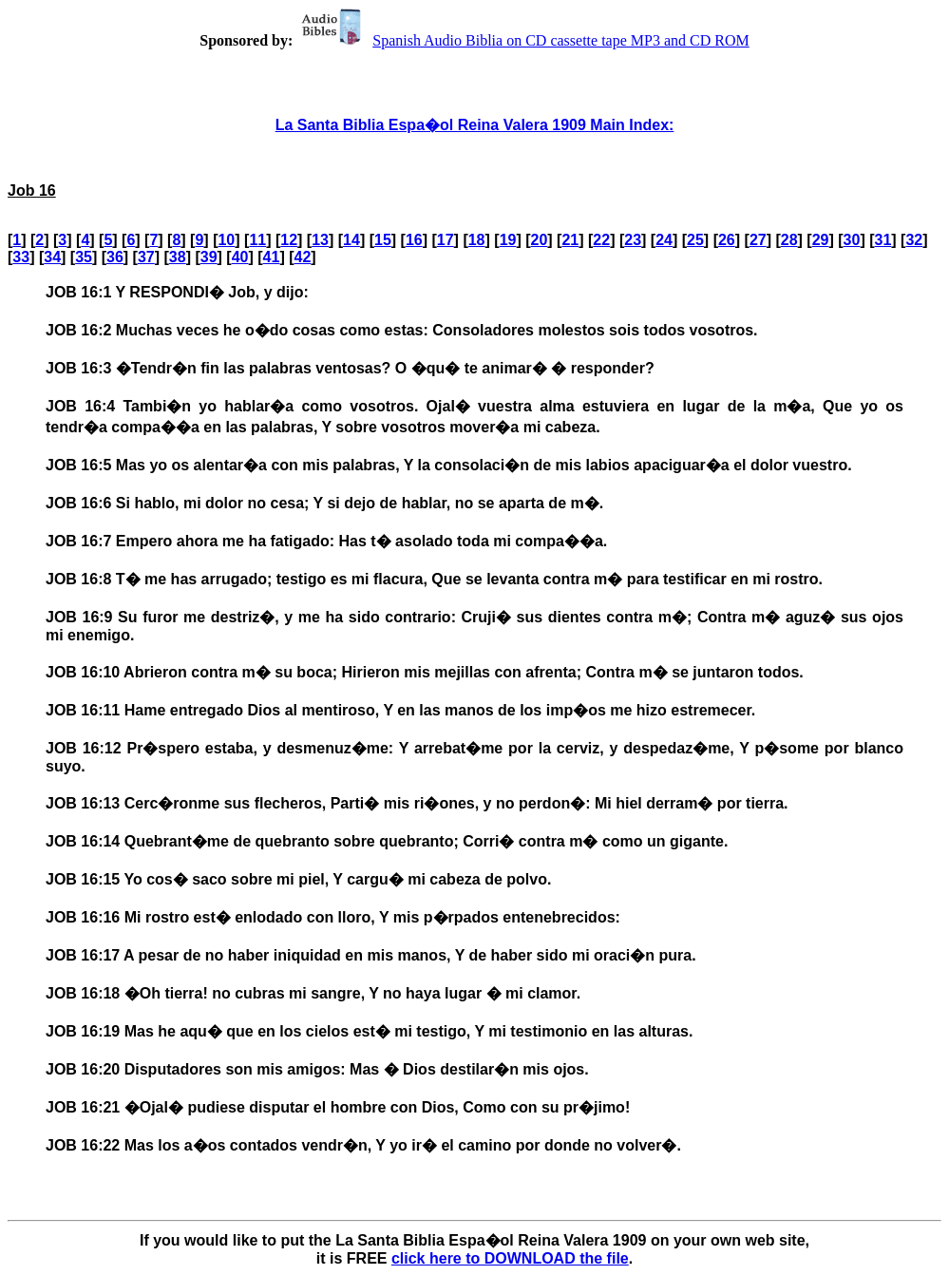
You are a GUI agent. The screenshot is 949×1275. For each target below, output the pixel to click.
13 (320, 240)
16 (414, 240)
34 (52, 257)
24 (664, 240)
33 (20, 257)
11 (257, 240)
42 (302, 257)
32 (913, 240)
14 (351, 240)
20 (539, 240)
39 (209, 257)
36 (114, 257)
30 (852, 240)
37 (146, 257)
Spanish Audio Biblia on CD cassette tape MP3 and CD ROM (522, 40)
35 (83, 257)
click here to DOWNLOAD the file (510, 1258)
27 (758, 240)
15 (382, 240)
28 (789, 240)
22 (601, 240)
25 (695, 240)
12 (288, 240)
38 (177, 257)
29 (820, 240)
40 (240, 257)
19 (508, 240)
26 (726, 240)
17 (445, 240)
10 (226, 240)
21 (570, 240)
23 (632, 240)
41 (271, 257)
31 (883, 240)
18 (476, 240)
